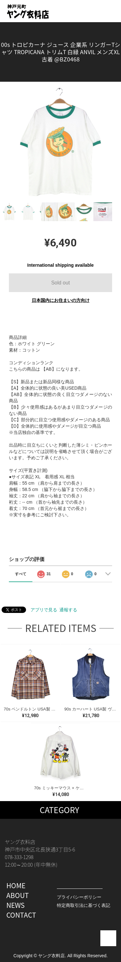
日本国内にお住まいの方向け (61, 300)
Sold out (60, 282)
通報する (68, 609)
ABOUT (17, 895)
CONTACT (21, 915)
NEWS (15, 905)
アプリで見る (43, 609)
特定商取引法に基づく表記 (83, 905)
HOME (15, 885)
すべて (20, 574)
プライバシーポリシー (79, 897)
